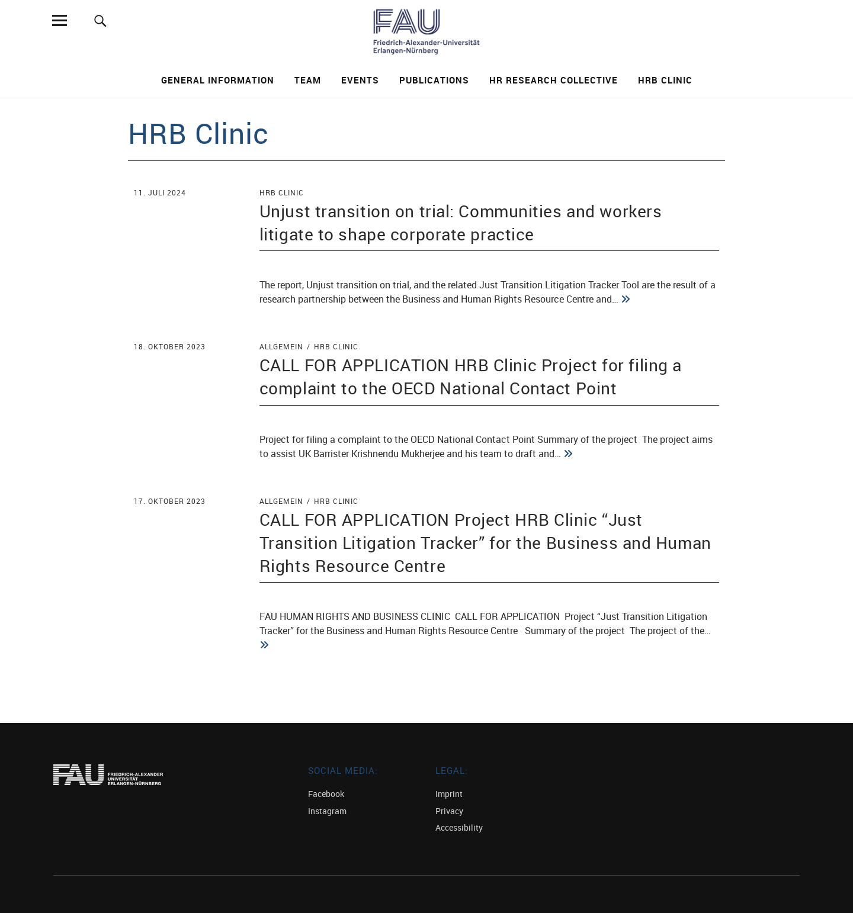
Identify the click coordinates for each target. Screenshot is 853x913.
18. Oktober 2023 (170, 346)
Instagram (327, 810)
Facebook (326, 793)
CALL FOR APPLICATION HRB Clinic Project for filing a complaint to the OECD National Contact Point (470, 376)
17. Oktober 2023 (170, 501)
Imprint (449, 793)
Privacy (449, 810)
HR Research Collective (553, 80)
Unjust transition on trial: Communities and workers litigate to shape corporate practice (460, 222)
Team (307, 80)
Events (360, 80)
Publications (434, 80)
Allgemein (281, 346)
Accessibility (459, 827)
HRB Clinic (665, 80)
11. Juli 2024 (160, 192)
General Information (217, 80)
